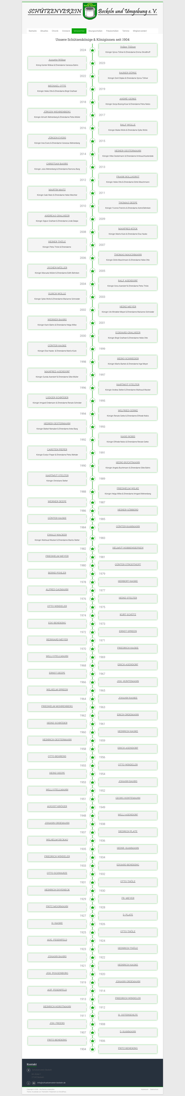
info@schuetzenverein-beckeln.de (51, 1083)
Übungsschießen (95, 31)
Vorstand (66, 31)
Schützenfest (79, 31)
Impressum (144, 1089)
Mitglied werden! (140, 31)
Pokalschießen (112, 31)
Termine (125, 31)
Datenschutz (154, 1089)
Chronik (55, 31)
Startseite (33, 31)
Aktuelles (44, 31)
